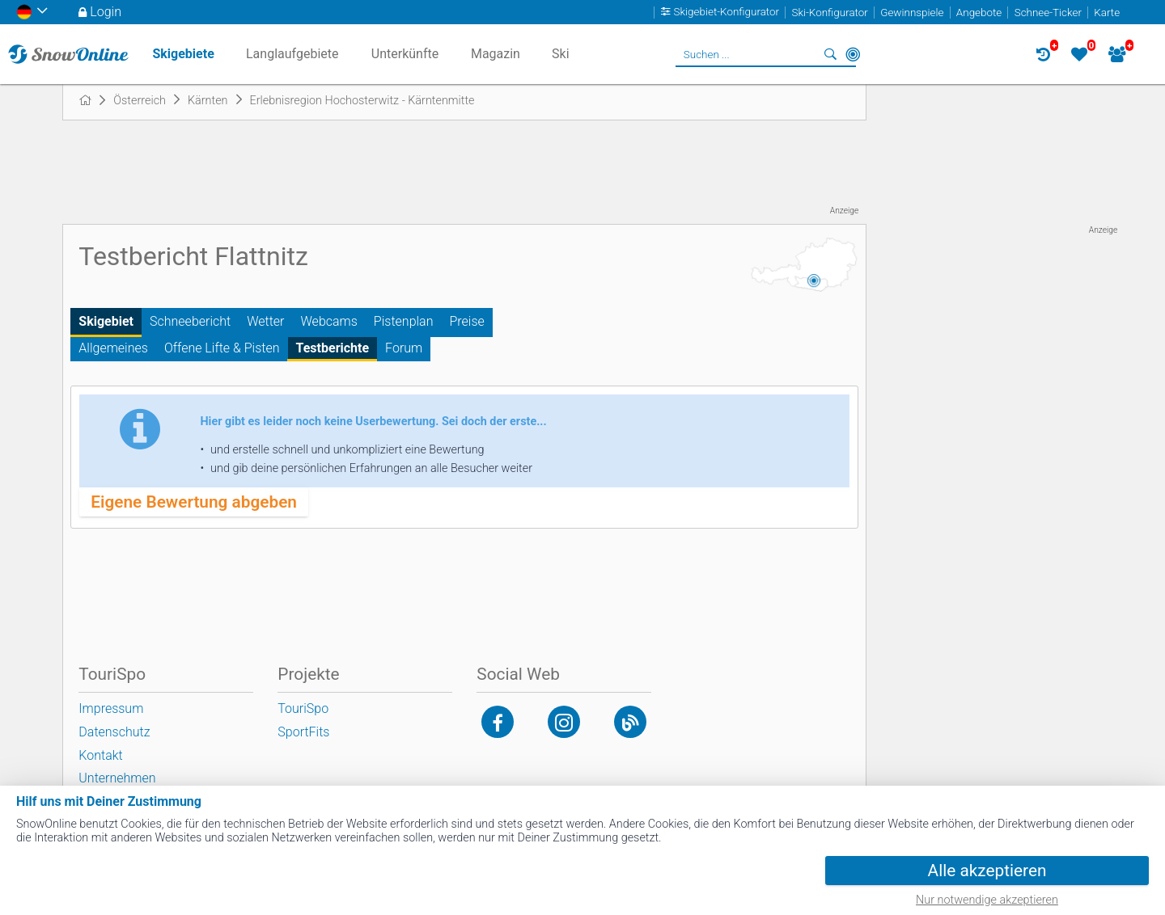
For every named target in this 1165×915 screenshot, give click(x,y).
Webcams (329, 321)
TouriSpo (302, 708)
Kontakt (100, 755)
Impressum (110, 708)
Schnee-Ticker (1048, 12)
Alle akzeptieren (987, 870)
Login (105, 11)
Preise (466, 321)
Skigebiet (105, 321)
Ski (561, 53)
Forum (403, 348)
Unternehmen (116, 778)
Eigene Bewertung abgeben (194, 502)
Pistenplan (404, 321)
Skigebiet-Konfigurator (727, 12)
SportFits (303, 732)
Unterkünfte (404, 53)
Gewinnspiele (911, 12)
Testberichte (333, 348)
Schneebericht (190, 321)
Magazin (495, 53)
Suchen (830, 54)
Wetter (265, 321)
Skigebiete (183, 53)
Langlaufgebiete (292, 53)
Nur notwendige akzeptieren (987, 900)
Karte (1107, 12)
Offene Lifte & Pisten (222, 348)
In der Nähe (852, 54)
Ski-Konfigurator (829, 12)
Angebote (979, 12)
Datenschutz (114, 732)
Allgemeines (113, 348)
